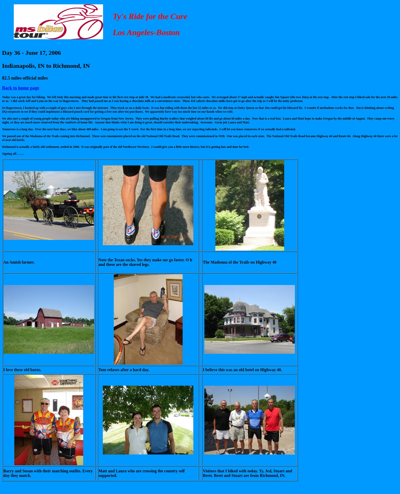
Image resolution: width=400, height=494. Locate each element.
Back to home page (20, 87)
